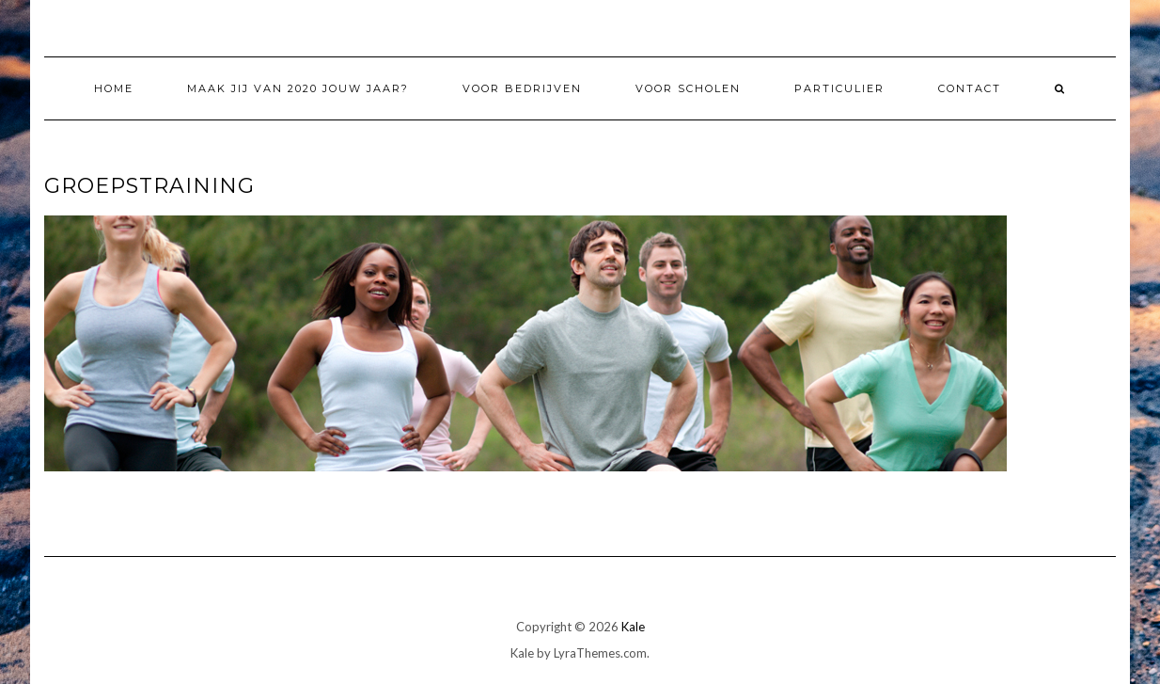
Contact (969, 88)
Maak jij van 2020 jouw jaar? (298, 88)
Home (113, 88)
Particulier (839, 88)
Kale (633, 626)
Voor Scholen (688, 88)
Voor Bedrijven (522, 88)
